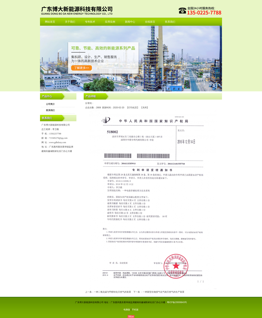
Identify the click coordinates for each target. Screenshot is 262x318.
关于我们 (70, 21)
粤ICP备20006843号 (177, 302)
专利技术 (90, 21)
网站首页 (50, 21)
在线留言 (150, 21)
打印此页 (132, 107)
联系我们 (170, 21)
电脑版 (127, 309)
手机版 (135, 309)
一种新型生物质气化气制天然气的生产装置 (163, 292)
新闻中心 (130, 21)
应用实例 (110, 21)
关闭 (144, 107)
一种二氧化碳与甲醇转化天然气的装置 (112, 292)
